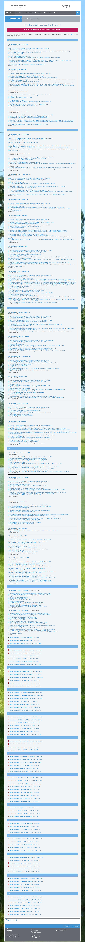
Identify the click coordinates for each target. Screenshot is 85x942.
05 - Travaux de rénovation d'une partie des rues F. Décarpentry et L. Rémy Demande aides (29, 567)
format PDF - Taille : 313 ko (24, 659)
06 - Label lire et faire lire (14, 367)
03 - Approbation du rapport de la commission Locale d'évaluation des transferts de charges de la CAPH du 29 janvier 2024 (37, 428)
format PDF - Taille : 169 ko (25, 707)
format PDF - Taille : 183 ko (26, 717)
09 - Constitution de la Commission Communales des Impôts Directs (24, 59)
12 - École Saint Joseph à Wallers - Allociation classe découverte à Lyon (24, 395)
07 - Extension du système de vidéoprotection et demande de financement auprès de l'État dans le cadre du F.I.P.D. (35, 324)
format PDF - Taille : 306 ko (24, 728)
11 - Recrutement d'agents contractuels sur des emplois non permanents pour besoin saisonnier (31, 575)
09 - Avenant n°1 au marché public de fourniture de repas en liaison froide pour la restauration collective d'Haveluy (35, 84)
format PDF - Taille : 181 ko (24, 640)
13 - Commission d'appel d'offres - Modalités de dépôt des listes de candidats (26, 64)
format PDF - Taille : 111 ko (25, 914)
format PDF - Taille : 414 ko (24, 680)
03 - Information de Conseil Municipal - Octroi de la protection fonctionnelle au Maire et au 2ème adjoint (32, 363)
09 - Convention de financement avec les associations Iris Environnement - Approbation (29, 437)
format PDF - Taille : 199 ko (26, 839)
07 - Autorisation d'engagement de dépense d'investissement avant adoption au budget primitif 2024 (32, 435)
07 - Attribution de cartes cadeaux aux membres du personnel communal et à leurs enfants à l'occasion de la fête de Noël (36, 186)
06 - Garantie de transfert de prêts (16, 185)
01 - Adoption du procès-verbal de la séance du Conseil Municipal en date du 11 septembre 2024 (30, 340)
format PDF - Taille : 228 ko (24, 884)
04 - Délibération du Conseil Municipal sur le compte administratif (23, 223)
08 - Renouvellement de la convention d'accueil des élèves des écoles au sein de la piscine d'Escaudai (31, 571)
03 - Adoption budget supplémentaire (17, 181)
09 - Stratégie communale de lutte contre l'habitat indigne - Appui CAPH (25, 572)
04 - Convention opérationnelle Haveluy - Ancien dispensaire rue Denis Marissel (27, 565)
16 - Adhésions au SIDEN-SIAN (15, 633)
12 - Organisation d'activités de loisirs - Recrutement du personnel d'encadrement (27, 234)
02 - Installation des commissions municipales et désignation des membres (25, 75)
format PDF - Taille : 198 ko (25, 762)
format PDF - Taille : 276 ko (24, 768)
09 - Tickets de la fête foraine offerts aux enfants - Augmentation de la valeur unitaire (28, 371)
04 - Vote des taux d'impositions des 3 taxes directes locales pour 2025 (24, 254)
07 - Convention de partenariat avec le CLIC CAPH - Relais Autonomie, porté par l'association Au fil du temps (33, 368)
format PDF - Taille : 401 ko (26, 650)
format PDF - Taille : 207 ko (25, 710)
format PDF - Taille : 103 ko (26, 878)
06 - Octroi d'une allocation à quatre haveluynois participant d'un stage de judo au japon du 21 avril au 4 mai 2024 (35, 463)
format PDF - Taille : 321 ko (24, 731)
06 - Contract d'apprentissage (15, 210)
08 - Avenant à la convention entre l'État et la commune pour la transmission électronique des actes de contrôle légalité (36, 389)
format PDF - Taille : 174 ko (24, 863)
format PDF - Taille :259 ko (25, 744)
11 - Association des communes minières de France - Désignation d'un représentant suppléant (30, 61)
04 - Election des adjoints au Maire (16, 99)
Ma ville (12, 12)
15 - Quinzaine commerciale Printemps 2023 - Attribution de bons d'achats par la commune (29, 580)
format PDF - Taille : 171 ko (26, 692)
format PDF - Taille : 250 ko (24, 725)
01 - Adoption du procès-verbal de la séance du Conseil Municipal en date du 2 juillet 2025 (29, 178)
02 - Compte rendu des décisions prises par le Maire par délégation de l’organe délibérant (29, 506)
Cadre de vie (57, 12)
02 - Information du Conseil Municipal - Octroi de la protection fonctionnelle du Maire (28, 116)
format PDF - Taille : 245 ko (26, 741)
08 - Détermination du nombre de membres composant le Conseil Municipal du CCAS (28, 104)
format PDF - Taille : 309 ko (26, 671)
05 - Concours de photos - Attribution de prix (18, 365)
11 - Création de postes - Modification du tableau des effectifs (22, 553)
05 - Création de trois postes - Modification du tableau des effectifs (24, 162)
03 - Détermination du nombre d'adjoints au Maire (20, 97)
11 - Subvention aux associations (16, 393)
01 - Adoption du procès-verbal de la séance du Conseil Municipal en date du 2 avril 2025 (29, 219)
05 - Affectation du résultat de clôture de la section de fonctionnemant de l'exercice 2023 (29, 385)
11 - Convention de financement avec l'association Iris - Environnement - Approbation (28, 289)
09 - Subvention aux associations (16, 550)
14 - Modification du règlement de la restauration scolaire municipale (24, 522)
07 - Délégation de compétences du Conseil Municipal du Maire (23, 103)
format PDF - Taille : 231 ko (24, 765)
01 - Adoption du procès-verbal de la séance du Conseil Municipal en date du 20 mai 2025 (29, 203)
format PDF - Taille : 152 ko (24, 911)
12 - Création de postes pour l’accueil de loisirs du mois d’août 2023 (24, 519)
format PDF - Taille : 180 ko (26, 778)
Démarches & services (28, 12)
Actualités (18, 12)
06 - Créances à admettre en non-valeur (17, 546)
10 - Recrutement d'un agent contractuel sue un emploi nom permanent (25, 605)
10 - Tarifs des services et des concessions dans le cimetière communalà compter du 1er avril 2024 (31, 468)
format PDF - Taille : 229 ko (25, 783)
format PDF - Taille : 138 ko (25, 872)
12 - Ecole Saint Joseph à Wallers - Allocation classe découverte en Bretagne (26, 290)
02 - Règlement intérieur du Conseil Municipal (19, 49)
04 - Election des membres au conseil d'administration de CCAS (23, 142)
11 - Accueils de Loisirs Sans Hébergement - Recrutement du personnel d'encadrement (28, 233)
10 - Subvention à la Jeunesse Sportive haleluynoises (20, 573)
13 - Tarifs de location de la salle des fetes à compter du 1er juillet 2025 (25, 291)
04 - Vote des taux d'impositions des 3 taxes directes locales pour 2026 (24, 52)
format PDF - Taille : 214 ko (25, 643)
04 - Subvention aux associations (16, 182)
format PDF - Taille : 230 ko (25, 686)
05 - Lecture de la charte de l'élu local (16, 100)
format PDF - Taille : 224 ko (25, 801)
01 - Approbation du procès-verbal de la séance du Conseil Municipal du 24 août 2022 (28, 613)
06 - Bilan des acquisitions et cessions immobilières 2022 (21, 511)
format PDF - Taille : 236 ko (25, 720)
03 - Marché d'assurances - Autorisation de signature (20, 159)
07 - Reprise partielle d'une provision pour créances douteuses (23, 547)
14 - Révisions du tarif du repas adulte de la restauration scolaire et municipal (26, 579)
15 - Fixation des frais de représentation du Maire (19, 294)
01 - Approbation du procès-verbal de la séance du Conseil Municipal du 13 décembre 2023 (29, 561)
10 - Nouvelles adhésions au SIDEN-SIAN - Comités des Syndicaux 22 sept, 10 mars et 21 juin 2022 (31, 493)
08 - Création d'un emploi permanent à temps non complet (22, 187)
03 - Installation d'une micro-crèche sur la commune (20, 278)
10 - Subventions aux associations (16, 287)
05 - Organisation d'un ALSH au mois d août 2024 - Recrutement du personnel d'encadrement (30, 413)
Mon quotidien (38, 12)
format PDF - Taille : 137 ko (25, 869)
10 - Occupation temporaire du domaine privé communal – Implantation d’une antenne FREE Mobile (31, 625)
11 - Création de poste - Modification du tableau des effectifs (22, 329)
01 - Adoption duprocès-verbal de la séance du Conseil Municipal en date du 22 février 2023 (29, 539)
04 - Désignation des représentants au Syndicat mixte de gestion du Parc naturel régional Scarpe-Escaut (32, 77)
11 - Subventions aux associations (16, 626)
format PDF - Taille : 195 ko (24, 792)
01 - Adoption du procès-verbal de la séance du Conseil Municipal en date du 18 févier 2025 (29, 95)
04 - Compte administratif (14, 384)
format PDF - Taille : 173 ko (24, 860)
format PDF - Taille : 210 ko (26, 695)
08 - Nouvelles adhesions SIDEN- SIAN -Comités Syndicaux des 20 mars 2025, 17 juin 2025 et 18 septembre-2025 (34, 169)
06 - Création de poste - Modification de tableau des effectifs (22, 347)
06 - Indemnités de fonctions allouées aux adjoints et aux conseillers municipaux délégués (29, 101)
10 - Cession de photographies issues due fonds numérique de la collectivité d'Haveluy (28, 190)
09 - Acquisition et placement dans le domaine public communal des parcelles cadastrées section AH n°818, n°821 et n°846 (37, 492)
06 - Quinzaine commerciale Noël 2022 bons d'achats (20, 600)
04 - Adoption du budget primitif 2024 (17, 411)
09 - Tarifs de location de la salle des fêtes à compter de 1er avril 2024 (24, 467)
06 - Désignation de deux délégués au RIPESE (18, 80)
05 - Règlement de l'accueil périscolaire (17, 598)
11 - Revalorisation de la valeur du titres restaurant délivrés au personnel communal (28, 470)
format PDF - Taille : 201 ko (24, 683)
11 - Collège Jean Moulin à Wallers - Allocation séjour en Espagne (23, 440)
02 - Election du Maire (13, 96)
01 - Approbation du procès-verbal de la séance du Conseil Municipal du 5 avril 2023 (28, 505)
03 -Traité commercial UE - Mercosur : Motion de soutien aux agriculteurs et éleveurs (28, 117)
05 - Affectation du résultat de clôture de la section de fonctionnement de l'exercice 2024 (29, 225)
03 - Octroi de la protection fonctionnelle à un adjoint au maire (23, 564)
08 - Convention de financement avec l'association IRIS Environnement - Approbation (28, 124)
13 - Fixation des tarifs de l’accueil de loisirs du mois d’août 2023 (23, 521)
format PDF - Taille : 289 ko (26, 756)
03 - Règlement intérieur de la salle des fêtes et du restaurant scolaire (24, 596)
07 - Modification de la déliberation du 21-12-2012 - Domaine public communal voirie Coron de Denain (32, 348)
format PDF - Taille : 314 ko (25, 786)
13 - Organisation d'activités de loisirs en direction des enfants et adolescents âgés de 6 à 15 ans (31, 235)
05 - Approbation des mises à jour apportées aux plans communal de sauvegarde (27, 321)
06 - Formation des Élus (13, 55)
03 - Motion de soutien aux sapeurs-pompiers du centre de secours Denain (26, 253)
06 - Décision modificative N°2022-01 (16, 620)
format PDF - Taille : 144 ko (25, 811)
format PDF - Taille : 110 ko (25, 887)
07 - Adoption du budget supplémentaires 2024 (19, 388)
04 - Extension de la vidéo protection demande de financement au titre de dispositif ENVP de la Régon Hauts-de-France (36, 207)
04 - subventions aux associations (16, 161)
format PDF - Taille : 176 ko (24, 823)
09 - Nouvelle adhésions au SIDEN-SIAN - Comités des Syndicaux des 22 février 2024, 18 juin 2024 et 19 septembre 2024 (36, 351)
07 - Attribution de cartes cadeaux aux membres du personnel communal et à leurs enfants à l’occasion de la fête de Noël (36, 489)
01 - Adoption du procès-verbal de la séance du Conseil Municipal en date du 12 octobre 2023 (30, 456)
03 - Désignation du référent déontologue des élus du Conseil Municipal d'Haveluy (27, 459)
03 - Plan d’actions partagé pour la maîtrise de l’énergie (21, 616)
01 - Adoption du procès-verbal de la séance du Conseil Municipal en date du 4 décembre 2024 (30, 275)
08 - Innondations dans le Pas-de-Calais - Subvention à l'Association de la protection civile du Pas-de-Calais (33, 466)
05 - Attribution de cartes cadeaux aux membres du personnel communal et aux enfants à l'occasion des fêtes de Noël (36, 345)
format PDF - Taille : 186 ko (26, 780)
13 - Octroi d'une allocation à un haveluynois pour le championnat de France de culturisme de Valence (32, 396)
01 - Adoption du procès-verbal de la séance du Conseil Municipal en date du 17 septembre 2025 (30, 157)
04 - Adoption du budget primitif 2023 (17, 543)
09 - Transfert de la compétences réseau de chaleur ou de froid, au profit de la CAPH (28, 263)
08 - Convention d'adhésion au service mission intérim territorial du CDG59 (25, 602)
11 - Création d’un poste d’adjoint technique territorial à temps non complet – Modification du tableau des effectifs (35, 518)
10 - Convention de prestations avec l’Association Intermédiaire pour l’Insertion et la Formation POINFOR (33, 517)
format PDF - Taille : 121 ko (25, 829)
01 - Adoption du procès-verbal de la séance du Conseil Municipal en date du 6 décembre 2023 (30, 425)
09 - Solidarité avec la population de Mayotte (18, 286)
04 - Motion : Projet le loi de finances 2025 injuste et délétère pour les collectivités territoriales (30, 320)
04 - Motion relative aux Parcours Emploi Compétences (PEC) (22, 617)
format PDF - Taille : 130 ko (25, 847)
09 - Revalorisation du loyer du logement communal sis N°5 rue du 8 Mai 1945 (26, 624)
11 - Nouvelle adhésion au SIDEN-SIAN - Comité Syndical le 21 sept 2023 (25, 495)
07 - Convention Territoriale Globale (16, 569)
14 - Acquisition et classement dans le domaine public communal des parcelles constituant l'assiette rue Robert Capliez (36, 397)
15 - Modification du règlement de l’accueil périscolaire (21, 523)
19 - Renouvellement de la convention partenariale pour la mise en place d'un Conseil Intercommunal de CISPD (34, 302)
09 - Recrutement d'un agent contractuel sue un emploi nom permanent (25, 604)
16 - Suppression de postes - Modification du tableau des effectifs (23, 295)
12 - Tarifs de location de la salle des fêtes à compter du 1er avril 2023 (24, 576)
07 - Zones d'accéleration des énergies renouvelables (20, 415)
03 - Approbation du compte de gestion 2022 (18, 507)
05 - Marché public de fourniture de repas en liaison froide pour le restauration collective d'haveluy (31, 183)
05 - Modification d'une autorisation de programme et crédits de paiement (25, 545)
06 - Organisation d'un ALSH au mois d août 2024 (19, 414)
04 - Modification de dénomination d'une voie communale (21, 119)
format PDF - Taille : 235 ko (25, 813)
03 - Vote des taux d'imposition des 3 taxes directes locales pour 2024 (24, 410)
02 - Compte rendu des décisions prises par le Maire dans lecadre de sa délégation (27, 541)
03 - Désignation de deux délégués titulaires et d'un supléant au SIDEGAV (25, 76)
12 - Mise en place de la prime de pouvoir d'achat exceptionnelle (23, 441)
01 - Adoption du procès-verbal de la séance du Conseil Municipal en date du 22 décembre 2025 (30, 115)
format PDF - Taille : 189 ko (25, 832)
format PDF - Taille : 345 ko (24, 701)
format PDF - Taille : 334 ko (25, 664)
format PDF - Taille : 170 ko (25, 798)
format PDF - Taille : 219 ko (26, 881)
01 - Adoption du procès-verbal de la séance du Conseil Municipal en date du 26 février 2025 (29, 250)
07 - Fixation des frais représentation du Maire (19, 56)
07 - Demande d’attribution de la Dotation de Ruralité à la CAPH (23, 621)
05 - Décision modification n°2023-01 (16, 462)
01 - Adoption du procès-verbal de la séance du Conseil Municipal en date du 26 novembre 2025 (30, 138)
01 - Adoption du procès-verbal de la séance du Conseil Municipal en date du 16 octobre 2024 (30, 316)
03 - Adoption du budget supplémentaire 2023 (19, 484)
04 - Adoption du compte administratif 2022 (18, 509)
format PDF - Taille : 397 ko (25, 722)
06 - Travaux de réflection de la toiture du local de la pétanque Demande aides (26, 568)
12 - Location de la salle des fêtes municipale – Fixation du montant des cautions (27, 628)
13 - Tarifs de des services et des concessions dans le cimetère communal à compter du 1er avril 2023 (32, 577)
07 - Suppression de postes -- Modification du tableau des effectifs (23, 81)
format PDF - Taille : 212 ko (24, 789)
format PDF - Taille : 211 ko (26, 857)
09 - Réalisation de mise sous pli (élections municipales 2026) (22, 189)
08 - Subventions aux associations (16, 436)
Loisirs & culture (48, 12)
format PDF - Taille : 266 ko (24, 656)
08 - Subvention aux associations (16, 369)
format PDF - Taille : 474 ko (24, 661)
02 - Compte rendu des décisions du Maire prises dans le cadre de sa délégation (27, 139)
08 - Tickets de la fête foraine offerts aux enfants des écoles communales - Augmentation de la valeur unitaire (34, 57)
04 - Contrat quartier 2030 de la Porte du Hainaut (19, 364)
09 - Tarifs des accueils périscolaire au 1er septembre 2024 (22, 391)
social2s (9, 922)
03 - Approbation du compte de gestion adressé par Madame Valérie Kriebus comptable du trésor (31, 222)
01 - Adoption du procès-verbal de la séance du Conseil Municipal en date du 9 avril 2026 (29, 48)
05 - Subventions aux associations (16, 143)
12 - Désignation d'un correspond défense (18, 63)
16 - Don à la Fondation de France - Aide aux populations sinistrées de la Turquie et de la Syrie (30, 581)
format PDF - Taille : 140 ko (24, 826)
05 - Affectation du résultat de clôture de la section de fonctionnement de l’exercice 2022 (29, 510)
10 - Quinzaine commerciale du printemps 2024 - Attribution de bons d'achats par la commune (30, 439)
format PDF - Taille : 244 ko (24, 795)
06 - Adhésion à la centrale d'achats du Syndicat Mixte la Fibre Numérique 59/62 (27, 323)
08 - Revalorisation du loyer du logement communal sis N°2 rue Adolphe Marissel (27, 622)
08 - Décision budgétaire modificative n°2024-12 (19, 325)
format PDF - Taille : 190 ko (24, 747)
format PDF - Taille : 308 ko (25, 771)
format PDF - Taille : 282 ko (25, 674)
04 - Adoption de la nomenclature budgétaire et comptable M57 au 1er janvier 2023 (27, 485)
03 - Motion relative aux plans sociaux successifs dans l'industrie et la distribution (27, 319)
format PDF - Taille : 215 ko (25, 734)
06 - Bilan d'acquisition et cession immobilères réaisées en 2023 (23, 387)
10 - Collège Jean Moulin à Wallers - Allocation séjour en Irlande (23, 551)
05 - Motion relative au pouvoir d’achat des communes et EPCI (22, 618)
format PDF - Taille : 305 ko (25, 653)
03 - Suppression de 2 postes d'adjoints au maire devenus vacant (23, 141)
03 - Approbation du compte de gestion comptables (20, 383)
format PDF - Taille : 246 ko (24, 637)
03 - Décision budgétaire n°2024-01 (16, 343)
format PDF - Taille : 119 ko (25, 908)
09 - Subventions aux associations (16, 327)
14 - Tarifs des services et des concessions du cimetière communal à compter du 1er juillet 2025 (30, 293)
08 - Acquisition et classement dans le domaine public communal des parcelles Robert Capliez (30, 349)
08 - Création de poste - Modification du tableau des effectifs (22, 491)
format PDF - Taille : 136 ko (25, 900)
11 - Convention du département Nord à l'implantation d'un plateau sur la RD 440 (27, 606)
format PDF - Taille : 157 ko (25, 890)
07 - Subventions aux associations (16, 123)
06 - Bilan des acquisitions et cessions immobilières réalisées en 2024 (24, 226)
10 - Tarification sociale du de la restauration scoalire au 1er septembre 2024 (26, 392)
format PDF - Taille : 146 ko (24, 844)
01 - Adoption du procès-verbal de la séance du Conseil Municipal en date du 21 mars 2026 (29, 73)
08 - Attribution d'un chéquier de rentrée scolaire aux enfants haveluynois (25, 229)
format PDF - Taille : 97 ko (24, 816)
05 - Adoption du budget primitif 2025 (17, 255)
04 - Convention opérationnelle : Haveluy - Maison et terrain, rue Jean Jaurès (26, 460)
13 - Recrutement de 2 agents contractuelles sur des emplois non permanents (26, 443)
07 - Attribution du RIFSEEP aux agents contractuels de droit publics (24, 146)
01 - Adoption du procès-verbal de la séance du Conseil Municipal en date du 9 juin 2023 (28, 481)
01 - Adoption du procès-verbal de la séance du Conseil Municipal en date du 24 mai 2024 (29, 360)
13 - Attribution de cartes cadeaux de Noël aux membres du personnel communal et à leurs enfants (31, 629)
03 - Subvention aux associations (16, 206)
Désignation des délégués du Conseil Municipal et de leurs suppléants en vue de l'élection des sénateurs (33, 531)
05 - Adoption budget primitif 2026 (16, 53)
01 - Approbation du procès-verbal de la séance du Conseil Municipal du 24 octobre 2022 (29, 593)
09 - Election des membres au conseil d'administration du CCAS (23, 105)
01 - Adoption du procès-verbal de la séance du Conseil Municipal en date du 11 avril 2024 (29, 380)
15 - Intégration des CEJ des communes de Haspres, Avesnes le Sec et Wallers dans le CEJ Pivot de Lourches (33, 632)
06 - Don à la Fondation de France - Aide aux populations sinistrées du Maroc (26, 488)
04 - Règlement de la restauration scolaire (18, 597)
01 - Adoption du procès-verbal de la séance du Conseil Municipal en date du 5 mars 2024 (29, 407)
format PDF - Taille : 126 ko (24, 841)
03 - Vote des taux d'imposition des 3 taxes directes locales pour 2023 (24, 542)
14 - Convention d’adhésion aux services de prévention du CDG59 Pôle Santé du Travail (28, 630)
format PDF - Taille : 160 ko (24, 808)
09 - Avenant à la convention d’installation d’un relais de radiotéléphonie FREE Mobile (28, 515)
